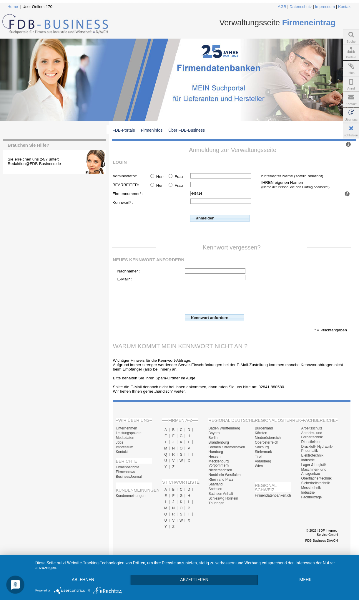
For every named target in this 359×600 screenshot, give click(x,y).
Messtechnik (311, 488)
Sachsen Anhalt (220, 494)
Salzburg (262, 447)
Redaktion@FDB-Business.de (34, 163)
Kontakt (345, 6)
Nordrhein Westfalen (224, 475)
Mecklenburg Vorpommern (218, 463)
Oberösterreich (266, 442)
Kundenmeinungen (130, 496)
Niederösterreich (268, 438)
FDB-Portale (123, 130)
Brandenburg (218, 442)
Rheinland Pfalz (220, 479)
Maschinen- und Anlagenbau (313, 471)
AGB (282, 6)
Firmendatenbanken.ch (273, 495)
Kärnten (261, 433)
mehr (305, 579)
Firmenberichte (127, 467)
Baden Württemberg (224, 428)
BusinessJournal (129, 477)
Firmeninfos (151, 130)
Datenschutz (301, 6)
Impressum (325, 6)
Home (12, 6)
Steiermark (263, 452)
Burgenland (264, 428)
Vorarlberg (263, 461)
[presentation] (229, 298)
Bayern (214, 433)
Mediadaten (125, 438)
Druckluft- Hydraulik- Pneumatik (317, 448)
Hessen (214, 456)
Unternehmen (126, 428)
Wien (259, 466)
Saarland (215, 484)
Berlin (212, 438)
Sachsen (215, 489)
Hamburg (215, 452)
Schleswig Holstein (223, 498)
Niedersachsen (220, 470)
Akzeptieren (194, 579)
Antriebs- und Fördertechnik (312, 435)
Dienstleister (310, 442)
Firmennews (125, 472)
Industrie (308, 460)
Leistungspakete (128, 433)
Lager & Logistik (313, 465)
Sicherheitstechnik (315, 483)
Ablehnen (83, 579)
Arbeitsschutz (311, 428)
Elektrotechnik (312, 455)
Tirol (258, 456)
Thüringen (216, 503)
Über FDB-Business (186, 130)
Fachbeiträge (311, 497)
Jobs (119, 442)
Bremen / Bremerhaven (226, 447)
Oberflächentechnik (316, 478)
